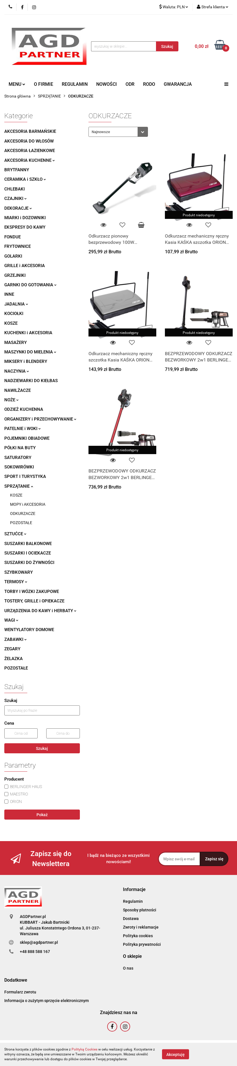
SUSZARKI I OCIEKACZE (27, 553)
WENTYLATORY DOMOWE (29, 629)
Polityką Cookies (84, 1049)
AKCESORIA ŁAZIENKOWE (29, 150)
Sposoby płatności (139, 910)
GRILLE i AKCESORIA (24, 265)
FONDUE (12, 237)
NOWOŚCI (106, 84)
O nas (128, 968)
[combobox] (118, 132)
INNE (9, 294)
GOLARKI (13, 256)
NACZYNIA (16, 371)
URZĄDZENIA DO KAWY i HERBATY (40, 610)
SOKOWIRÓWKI (19, 467)
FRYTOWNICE (17, 246)
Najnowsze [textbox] (101, 132)
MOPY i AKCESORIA (27, 504)
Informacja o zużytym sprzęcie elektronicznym (46, 1000)
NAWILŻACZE (17, 390)
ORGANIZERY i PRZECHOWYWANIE (40, 419)
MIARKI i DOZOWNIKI (25, 217)
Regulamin (133, 901)
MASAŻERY (15, 342)
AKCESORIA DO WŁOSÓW (29, 141)
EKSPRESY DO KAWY (24, 227)
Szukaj (42, 748)
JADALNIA (16, 304)
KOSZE (11, 323)
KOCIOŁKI (13, 313)
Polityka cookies (138, 935)
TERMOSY (15, 581)
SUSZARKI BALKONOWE (28, 543)
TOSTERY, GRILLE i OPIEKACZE (34, 601)
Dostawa (131, 918)
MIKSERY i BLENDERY (25, 361)
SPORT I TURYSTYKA (25, 476)
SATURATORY (17, 457)
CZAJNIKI (15, 198)
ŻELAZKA (13, 658)
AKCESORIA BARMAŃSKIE (30, 131)
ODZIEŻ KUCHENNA (23, 409)
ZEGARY (12, 648)
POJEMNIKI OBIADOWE (26, 438)
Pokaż (42, 814)
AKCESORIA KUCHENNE (29, 160)
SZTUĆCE (15, 533)
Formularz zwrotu (20, 992)
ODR (130, 84)
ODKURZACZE (22, 513)
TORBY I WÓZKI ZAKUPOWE (31, 591)
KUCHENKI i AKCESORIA (28, 332)
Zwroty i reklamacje (141, 927)
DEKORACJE (18, 208)
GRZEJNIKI (15, 275)
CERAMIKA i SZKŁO (25, 179)
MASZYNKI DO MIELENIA (30, 352)
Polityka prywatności (142, 944)
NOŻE (11, 399)
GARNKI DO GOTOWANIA (30, 284)
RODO (149, 84)
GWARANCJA (178, 84)
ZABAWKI (15, 639)
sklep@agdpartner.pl (39, 942)
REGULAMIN (75, 84)
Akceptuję (175, 1054)
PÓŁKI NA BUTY (20, 447)
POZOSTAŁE (21, 522)
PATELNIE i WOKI (22, 428)
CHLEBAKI (14, 189)
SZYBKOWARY (18, 572)
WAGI (11, 620)
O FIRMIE (43, 84)
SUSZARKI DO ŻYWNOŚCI (29, 562)
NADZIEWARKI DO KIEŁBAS (31, 380)
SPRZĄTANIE (18, 486)
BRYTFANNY (16, 169)
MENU (17, 84)
